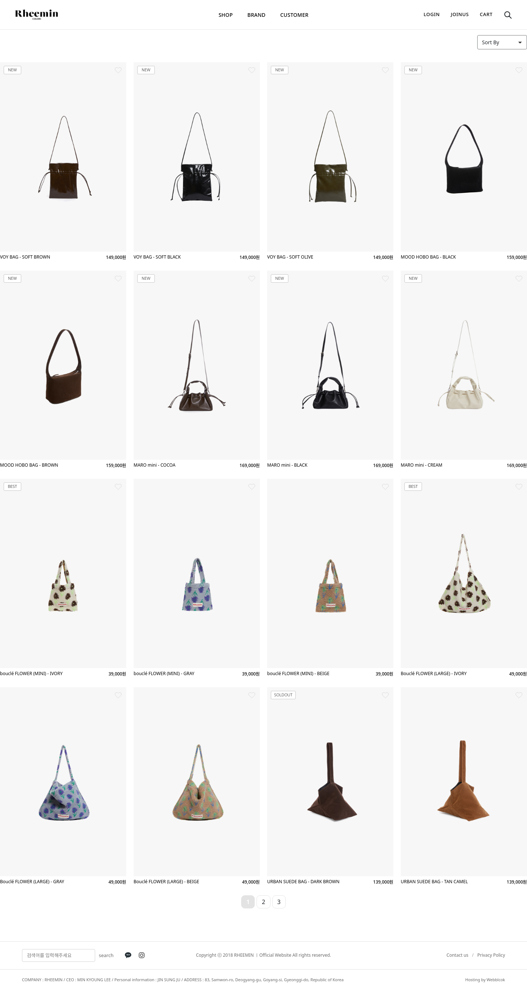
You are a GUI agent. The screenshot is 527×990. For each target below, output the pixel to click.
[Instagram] (141, 955)
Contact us (457, 955)
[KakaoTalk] (128, 955)
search (106, 955)
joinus (460, 14)
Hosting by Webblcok (485, 979)
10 (333, 902)
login (432, 14)
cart (486, 14)
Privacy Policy (491, 955)
